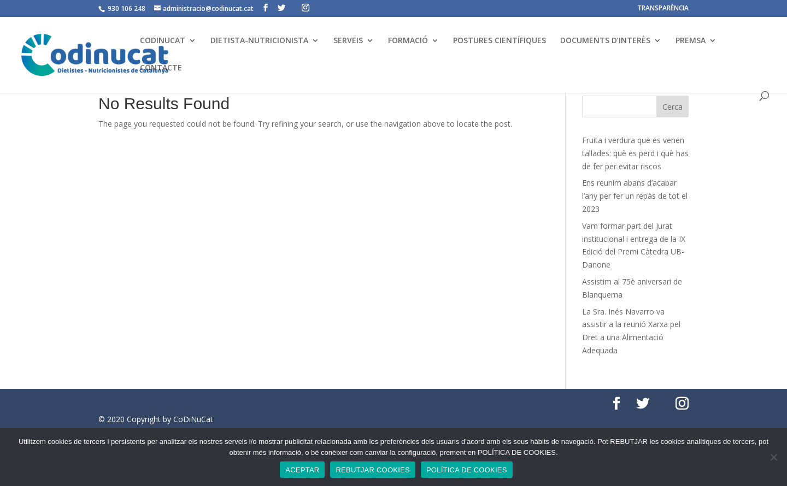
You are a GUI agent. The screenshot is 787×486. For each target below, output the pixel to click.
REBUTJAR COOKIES (372, 470)
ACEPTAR (302, 470)
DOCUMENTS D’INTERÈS (605, 41)
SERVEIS (348, 41)
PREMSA (691, 41)
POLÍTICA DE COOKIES (466, 470)
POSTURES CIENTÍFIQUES (499, 41)
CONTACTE (161, 68)
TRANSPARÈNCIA (663, 9)
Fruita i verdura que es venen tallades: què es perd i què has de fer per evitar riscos (635, 153)
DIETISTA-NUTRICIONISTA (259, 41)
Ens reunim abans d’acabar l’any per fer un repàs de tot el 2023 (635, 195)
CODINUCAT (162, 41)
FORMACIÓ (408, 41)
